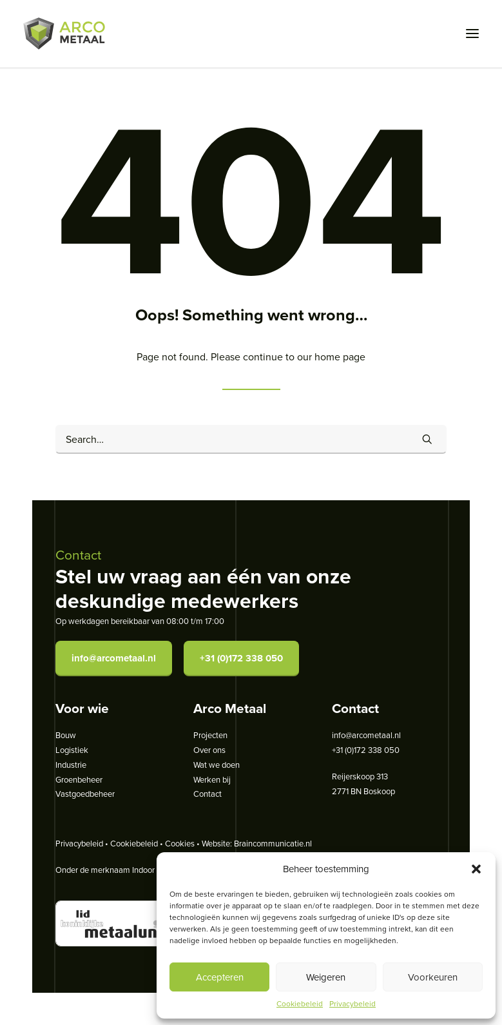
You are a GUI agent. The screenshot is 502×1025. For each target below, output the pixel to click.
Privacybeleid (352, 1003)
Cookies (180, 843)
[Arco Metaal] (64, 33)
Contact (207, 793)
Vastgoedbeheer (85, 793)
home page (339, 356)
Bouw (65, 735)
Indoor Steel (153, 869)
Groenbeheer (78, 779)
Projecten (210, 735)
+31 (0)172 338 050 (241, 658)
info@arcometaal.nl (114, 658)
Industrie (70, 764)
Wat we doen (216, 764)
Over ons (209, 750)
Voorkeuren (433, 977)
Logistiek (71, 750)
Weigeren (325, 977)
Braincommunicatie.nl (273, 843)
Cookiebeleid (299, 1003)
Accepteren (220, 977)
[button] (476, 869)
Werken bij (212, 779)
